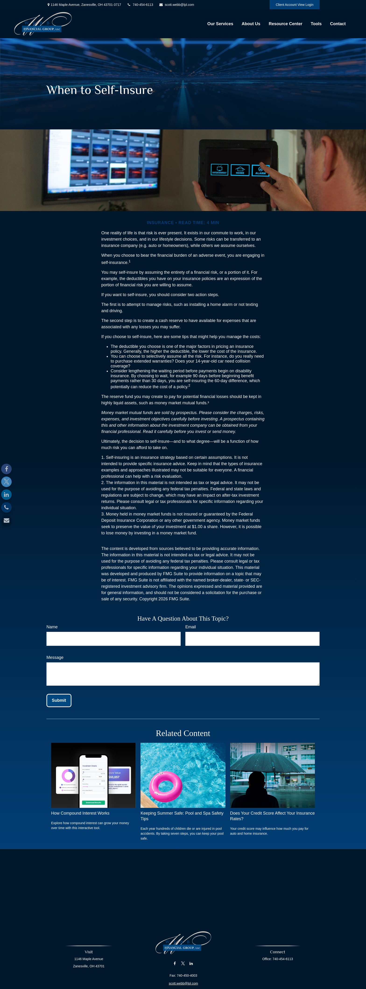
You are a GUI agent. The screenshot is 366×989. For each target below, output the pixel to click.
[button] (220, 23)
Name (52, 627)
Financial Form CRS (185, 985)
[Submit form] (58, 700)
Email (190, 627)
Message (54, 657)
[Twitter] (6, 482)
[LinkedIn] (6, 494)
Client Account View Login (294, 5)
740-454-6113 (140, 5)
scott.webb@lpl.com (176, 5)
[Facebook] (6, 469)
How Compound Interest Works (80, 813)
